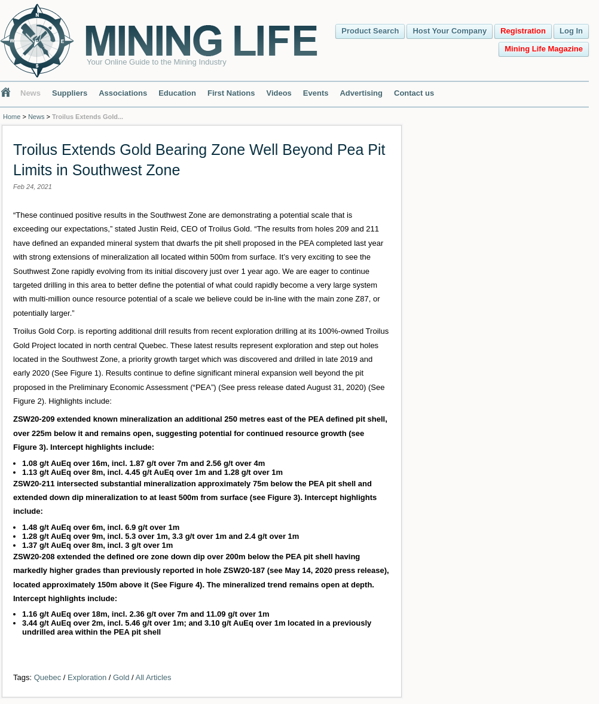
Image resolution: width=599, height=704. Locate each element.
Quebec (48, 677)
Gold (121, 677)
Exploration (87, 677)
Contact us (414, 93)
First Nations (231, 93)
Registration (523, 30)
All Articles (154, 677)
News (30, 93)
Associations (123, 93)
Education (177, 93)
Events (316, 93)
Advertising (361, 93)
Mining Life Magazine (544, 48)
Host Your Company (449, 30)
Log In (571, 30)
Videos (278, 93)
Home (11, 116)
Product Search (370, 30)
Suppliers (69, 93)
